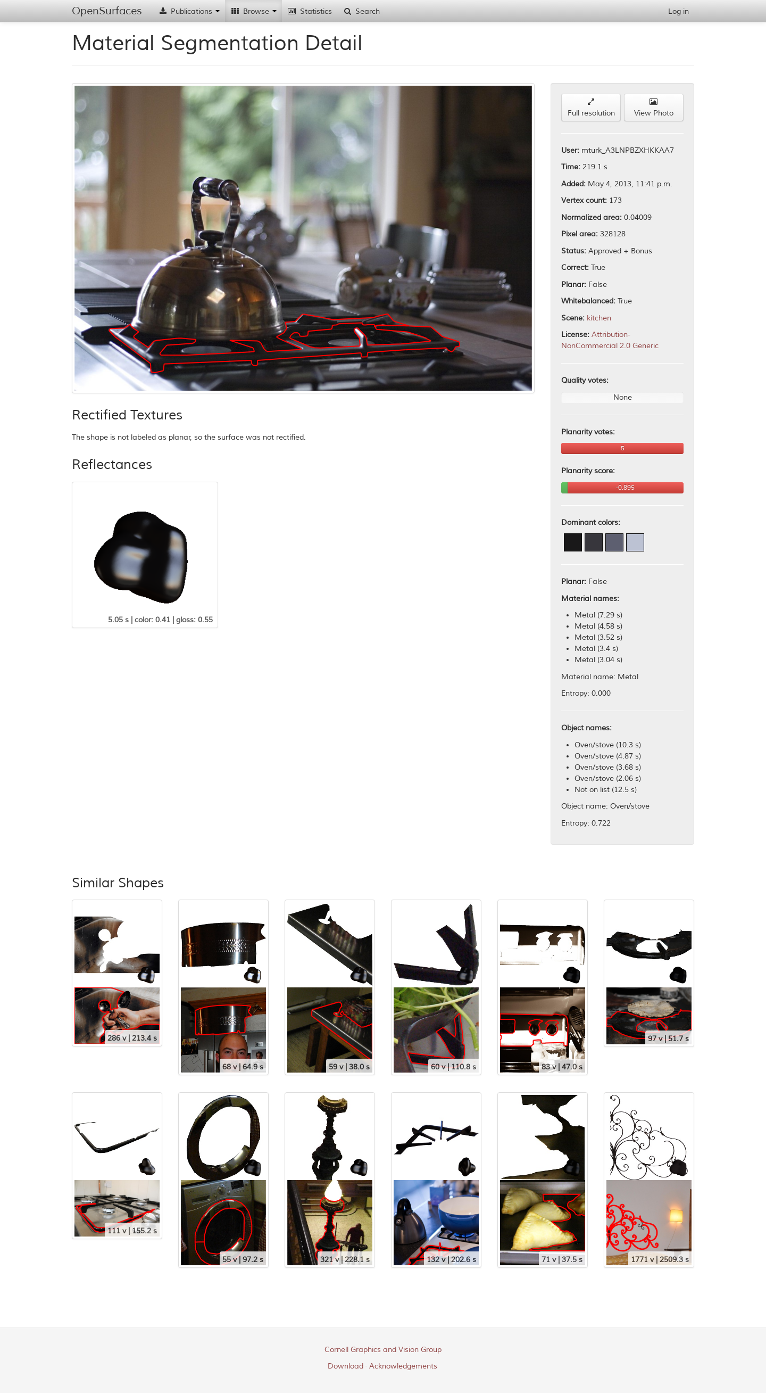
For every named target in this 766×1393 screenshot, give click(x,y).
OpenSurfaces (107, 11)
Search (361, 11)
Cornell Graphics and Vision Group (383, 1349)
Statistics (309, 11)
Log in (678, 11)
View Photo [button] (653, 108)
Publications (189, 11)
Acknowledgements (403, 1366)
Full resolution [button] (591, 108)
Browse (253, 11)
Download (345, 1366)
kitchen (599, 318)
